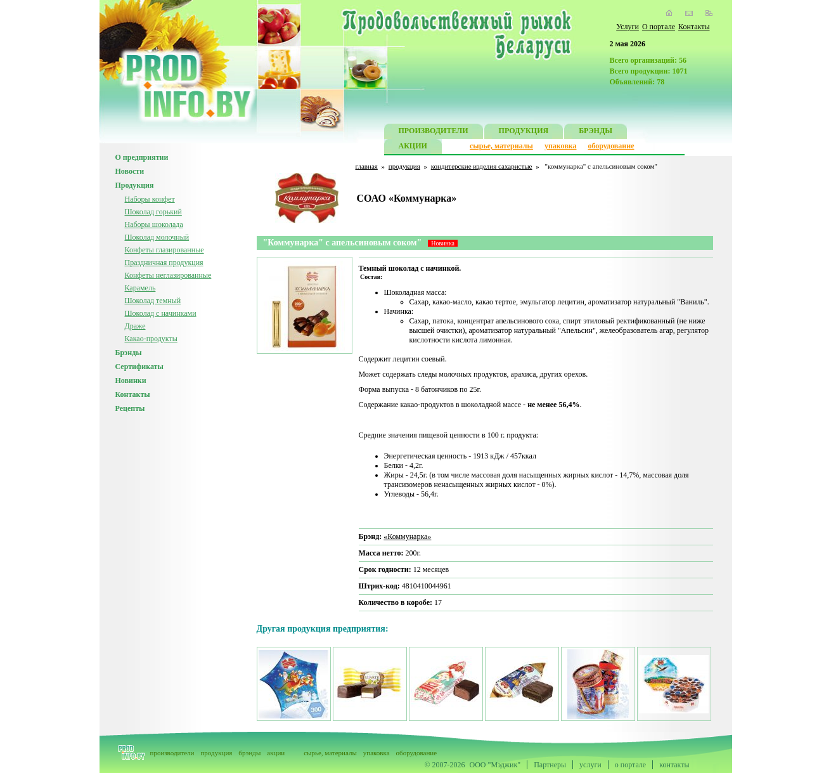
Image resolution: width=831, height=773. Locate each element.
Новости (130, 171)
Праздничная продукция (164, 262)
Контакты (694, 26)
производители (172, 753)
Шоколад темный (153, 300)
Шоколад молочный (157, 237)
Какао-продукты (151, 338)
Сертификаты (139, 366)
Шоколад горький (153, 211)
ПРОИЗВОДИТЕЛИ (433, 132)
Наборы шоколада (154, 224)
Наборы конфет (150, 199)
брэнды (249, 753)
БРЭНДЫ (595, 132)
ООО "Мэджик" (495, 764)
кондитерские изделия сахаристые (481, 166)
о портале (630, 764)
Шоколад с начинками (160, 313)
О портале (658, 26)
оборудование (611, 145)
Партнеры (550, 764)
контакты (674, 764)
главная (367, 166)
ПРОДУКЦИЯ (524, 132)
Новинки (130, 380)
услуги (590, 764)
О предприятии (142, 157)
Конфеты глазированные (164, 249)
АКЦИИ (413, 147)
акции (276, 753)
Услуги (627, 26)
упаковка (560, 145)
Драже (135, 326)
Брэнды (128, 352)
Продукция (134, 185)
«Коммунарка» (407, 536)
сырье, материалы (501, 145)
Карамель (140, 287)
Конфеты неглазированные (168, 275)
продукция (404, 166)
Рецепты (130, 408)
